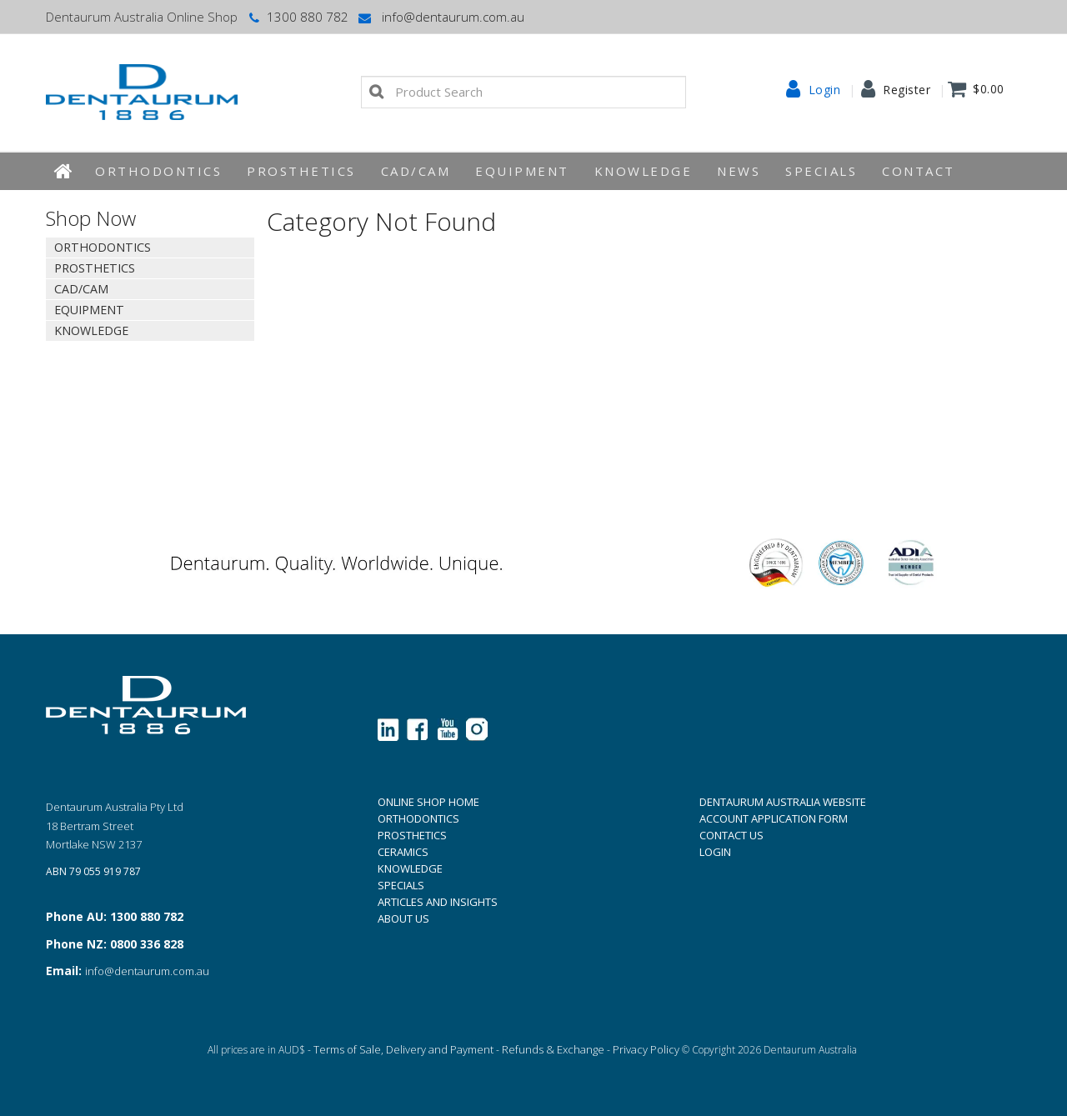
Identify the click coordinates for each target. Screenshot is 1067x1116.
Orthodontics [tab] (102, 247)
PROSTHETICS (412, 835)
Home (64, 171)
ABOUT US (403, 918)
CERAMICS (403, 851)
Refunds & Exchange (553, 1049)
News (738, 171)
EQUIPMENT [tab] (89, 310)
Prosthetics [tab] (94, 268)
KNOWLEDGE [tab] (91, 330)
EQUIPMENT (522, 171)
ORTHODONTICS (418, 818)
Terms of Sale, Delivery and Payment (403, 1049)
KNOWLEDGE (643, 171)
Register (906, 90)
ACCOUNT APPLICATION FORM (773, 818)
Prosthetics (301, 171)
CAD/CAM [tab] (81, 289)
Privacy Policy (646, 1049)
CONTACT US (731, 835)
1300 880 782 (297, 16)
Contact (918, 171)
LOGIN (715, 851)
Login (825, 90)
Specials (821, 171)
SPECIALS (401, 885)
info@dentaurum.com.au (440, 16)
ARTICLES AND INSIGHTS (438, 901)
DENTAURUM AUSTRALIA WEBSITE (782, 801)
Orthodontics (158, 171)
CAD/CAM (416, 171)
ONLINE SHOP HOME (428, 801)
